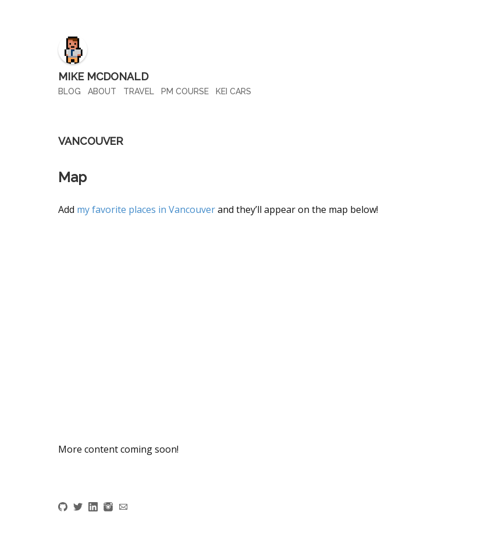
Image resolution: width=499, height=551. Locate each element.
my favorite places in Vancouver (146, 209)
